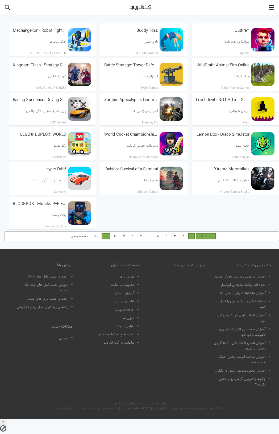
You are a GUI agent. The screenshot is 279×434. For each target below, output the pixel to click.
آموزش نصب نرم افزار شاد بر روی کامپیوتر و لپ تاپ (242, 332)
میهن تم (128, 318)
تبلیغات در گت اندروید (119, 342)
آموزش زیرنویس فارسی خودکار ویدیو (240, 276)
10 (115, 236)
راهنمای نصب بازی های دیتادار (47, 299)
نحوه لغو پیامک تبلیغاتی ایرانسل (243, 285)
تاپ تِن (63, 338)
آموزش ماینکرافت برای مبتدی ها (243, 293)
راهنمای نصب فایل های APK (48, 276)
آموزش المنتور (124, 293)
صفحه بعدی (79, 236)
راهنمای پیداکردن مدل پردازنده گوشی (42, 307)
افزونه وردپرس (124, 309)
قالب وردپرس (125, 301)
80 (96, 236)
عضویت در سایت (122, 285)
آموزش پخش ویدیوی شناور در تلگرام (240, 370)
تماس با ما (127, 276)
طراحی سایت (125, 326)
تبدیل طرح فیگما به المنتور (115, 334)
